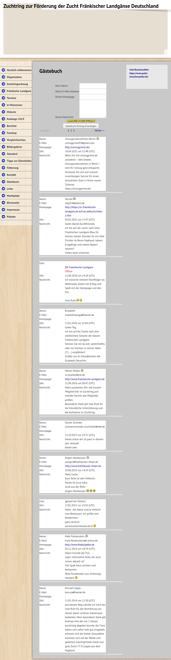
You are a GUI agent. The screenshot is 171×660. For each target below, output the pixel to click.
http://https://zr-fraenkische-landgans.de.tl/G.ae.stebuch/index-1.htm (84, 211)
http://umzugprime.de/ (77, 147)
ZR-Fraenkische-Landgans (79, 267)
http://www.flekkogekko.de (79, 544)
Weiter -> (99, 130)
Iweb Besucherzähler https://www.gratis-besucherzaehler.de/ (139, 73)
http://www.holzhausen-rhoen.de (83, 466)
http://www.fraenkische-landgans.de (85, 379)
